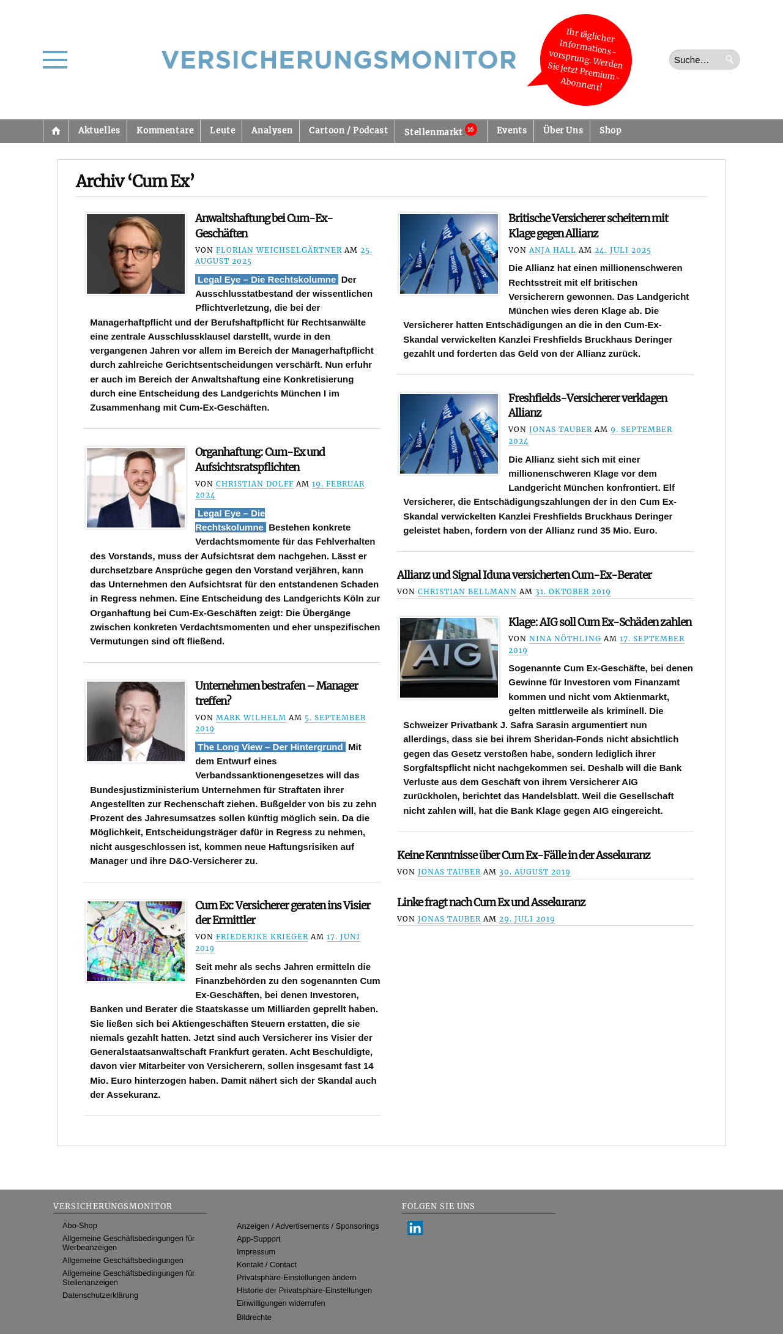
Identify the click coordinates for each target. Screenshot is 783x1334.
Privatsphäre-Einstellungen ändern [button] (297, 1277)
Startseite (55, 131)
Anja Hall (552, 250)
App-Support (259, 1238)
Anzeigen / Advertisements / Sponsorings (308, 1226)
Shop (610, 130)
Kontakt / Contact (267, 1264)
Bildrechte (254, 1317)
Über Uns (563, 130)
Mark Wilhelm (251, 717)
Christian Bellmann (467, 591)
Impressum (256, 1251)
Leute (222, 130)
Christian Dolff (255, 483)
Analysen (271, 130)
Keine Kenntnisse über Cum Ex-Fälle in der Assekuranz (523, 855)
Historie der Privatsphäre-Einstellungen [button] (304, 1290)
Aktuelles (99, 130)
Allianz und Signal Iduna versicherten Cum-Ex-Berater (524, 575)
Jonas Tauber (560, 429)
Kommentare (164, 130)
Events (512, 130)
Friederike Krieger (262, 936)
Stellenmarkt (440, 130)
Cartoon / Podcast (348, 130)
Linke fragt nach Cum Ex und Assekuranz (491, 902)
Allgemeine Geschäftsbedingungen (123, 1260)
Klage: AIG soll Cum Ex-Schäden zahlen (599, 622)
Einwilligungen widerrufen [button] (281, 1303)
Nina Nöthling (565, 638)
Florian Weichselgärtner (279, 250)
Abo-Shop (79, 1225)
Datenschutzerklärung (100, 1295)
